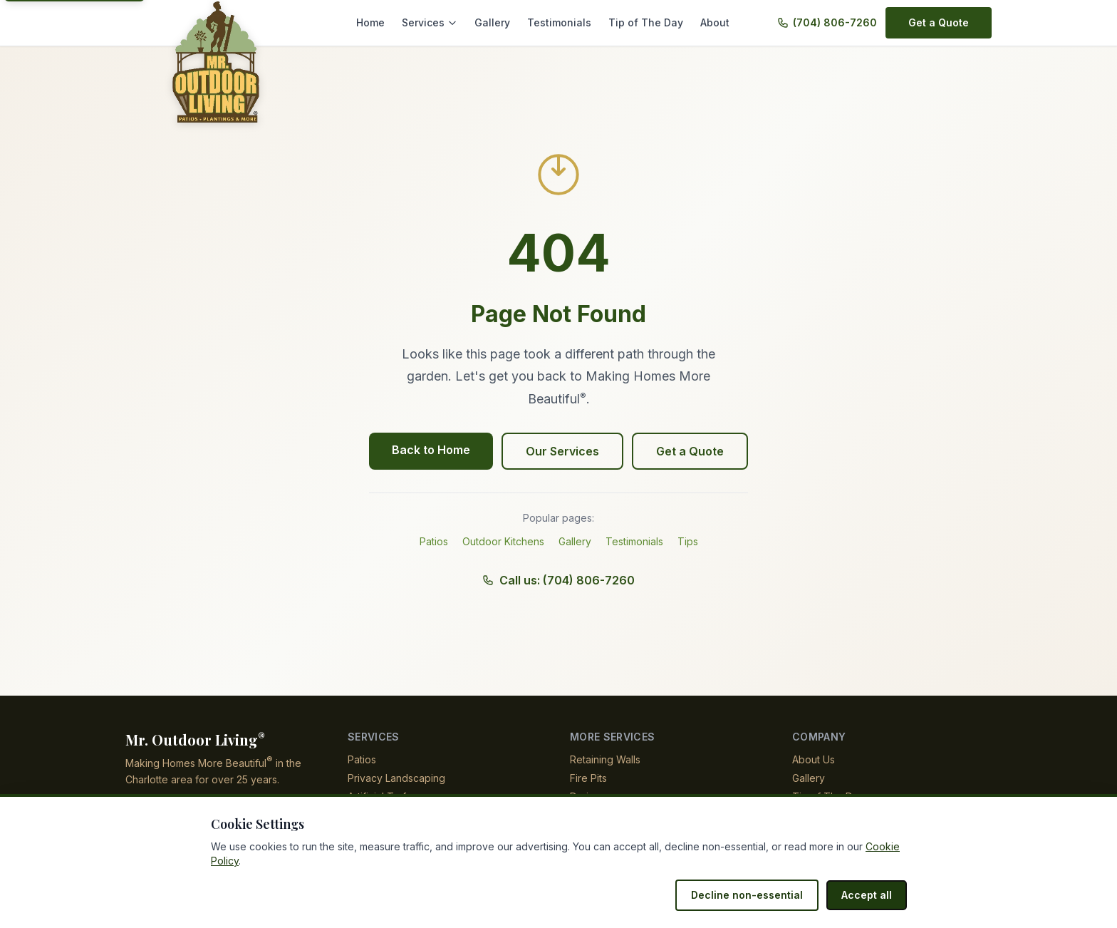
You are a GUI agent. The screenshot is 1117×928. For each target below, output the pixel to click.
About (714, 22)
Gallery (504, 22)
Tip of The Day (649, 22)
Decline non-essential (754, 895)
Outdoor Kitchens (503, 541)
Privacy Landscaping (395, 778)
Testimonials (568, 22)
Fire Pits (588, 778)
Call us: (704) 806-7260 (558, 580)
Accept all (868, 895)
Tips (688, 541)
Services (445, 22)
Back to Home (433, 450)
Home (387, 22)
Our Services (563, 451)
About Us (813, 759)
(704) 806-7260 (836, 22)
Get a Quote (939, 22)
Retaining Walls (606, 759)
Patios (434, 541)
